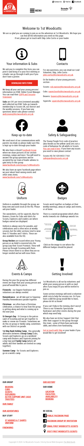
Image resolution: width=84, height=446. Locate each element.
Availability (52, 396)
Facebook (76, 1)
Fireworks (8, 427)
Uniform (9, 422)
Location (50, 391)
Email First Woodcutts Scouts (60, 426)
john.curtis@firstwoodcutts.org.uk (58, 74)
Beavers (9, 386)
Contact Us (57, 1)
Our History (49, 382)
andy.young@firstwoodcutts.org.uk (18, 114)
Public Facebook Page (56, 415)
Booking (50, 398)
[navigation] (35, 10)
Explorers (10, 394)
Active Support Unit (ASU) (18, 396)
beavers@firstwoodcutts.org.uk (64, 96)
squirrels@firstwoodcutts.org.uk (66, 100)
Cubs (7, 389)
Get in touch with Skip (52, 330)
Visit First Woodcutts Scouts (60, 431)
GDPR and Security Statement (19, 95)
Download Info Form (21, 83)
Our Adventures (11, 410)
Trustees (9, 399)
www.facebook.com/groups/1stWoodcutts (21, 164)
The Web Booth (69, 442)
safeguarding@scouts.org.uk (55, 158)
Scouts (8, 391)
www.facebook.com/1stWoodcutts (18, 177)
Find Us (67, 1)
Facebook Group (29, 150)
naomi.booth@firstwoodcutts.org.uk (64, 91)
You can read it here (51, 148)
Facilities (50, 394)
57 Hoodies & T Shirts (15, 420)
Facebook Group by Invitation (60, 420)
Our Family (8, 403)
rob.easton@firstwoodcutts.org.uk (65, 86)
